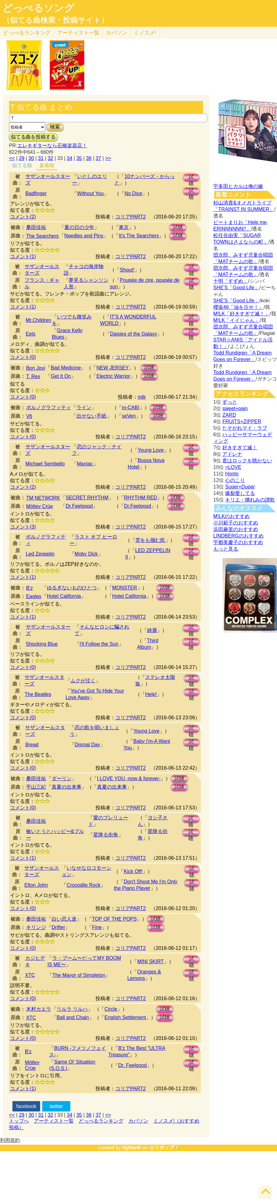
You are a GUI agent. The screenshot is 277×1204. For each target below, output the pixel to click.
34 (69, 158)
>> (108, 158)
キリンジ (36, 927)
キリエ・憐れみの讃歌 (250, 499)
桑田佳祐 (36, 227)
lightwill (131, 1147)
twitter (56, 1106)
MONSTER (124, 587)
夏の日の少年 (79, 227)
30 (31, 158)
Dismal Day (87, 744)
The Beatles (38, 694)
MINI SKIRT (150, 961)
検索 (55, 127)
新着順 (46, 165)
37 (98, 158)
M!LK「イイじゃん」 (236, 320)
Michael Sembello (45, 463)
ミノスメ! (145, 33)
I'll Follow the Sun (99, 644)
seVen (129, 416)
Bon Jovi (35, 368)
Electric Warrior (113, 376)
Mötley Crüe (39, 506)
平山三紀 (36, 787)
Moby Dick (86, 553)
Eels (30, 333)
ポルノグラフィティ (48, 407)
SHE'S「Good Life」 (236, 287)
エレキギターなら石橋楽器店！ (52, 145)
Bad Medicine (66, 367)
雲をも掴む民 (150, 540)
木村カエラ (38, 1009)
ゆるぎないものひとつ (72, 587)
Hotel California (64, 596)
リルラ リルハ (72, 1009)
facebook (26, 1106)
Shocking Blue (42, 644)
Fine (97, 927)
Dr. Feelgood (132, 1065)
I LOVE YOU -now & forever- (128, 778)
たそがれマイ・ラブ (244, 428)
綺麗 (152, 630)
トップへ (19, 1121)
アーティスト (78, 33)
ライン (83, 407)
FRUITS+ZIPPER (241, 421)
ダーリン (62, 778)
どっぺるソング (38, 8)
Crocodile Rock (83, 885)
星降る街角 (105, 834)
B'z (29, 588)
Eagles (33, 596)
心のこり (235, 480)
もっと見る (225, 549)
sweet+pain (234, 408)
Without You (90, 193)
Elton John (36, 885)
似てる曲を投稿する (33, 137)
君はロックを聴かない (247, 460)
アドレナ (232, 454)
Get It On (61, 376)
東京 (124, 227)
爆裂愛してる (240, 493)
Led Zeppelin (40, 553)
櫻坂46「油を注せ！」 (238, 307)
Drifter (58, 927)
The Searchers (42, 236)
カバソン (116, 33)
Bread (32, 744)
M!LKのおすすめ (231, 516)
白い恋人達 (64, 919)
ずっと (229, 402)
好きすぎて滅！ (239, 447)
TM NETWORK (43, 498)
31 (41, 158)
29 (22, 158)
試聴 (191, 177)
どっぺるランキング (101, 1121)
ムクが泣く (83, 680)
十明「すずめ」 (230, 281)
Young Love (151, 450)
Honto (231, 473)
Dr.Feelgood (79, 506)
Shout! (127, 269)
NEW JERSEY (112, 367)
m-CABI (130, 407)
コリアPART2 (130, 216)
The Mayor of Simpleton (78, 975)
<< (12, 158)
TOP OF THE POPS (114, 919)
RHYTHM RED (140, 497)
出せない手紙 (91, 416)
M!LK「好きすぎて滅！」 (241, 313)
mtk (142, 397)
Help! (151, 694)
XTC (30, 975)
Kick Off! (133, 871)
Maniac (85, 463)
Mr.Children (38, 320)
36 (89, 158)
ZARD (229, 415)
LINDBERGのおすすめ (238, 535)
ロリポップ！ (164, 1147)
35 (79, 158)
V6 (29, 416)
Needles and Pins (83, 235)
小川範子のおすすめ (235, 522)
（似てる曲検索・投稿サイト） (55, 20)
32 (50, 158)
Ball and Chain (73, 1017)
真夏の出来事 (66, 787)
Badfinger (36, 193)
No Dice (133, 193)
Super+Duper (240, 486)
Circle (110, 1009)
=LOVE (233, 467)
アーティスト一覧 (54, 1121)
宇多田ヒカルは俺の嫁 (238, 186)
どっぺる (27, 33)
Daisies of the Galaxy (133, 333)
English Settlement (125, 1017)
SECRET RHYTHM (87, 497)
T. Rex (33, 376)
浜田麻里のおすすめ (235, 529)
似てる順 (22, 165)
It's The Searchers (139, 235)
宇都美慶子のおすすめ (238, 542)
